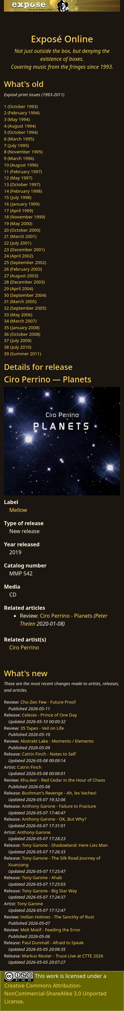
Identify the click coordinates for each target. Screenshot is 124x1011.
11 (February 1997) (23, 172)
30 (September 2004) (25, 295)
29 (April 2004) (18, 289)
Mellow (18, 510)
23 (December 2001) (24, 250)
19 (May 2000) (18, 223)
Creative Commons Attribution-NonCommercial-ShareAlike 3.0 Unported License (55, 993)
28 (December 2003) (24, 282)
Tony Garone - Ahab (42, 877)
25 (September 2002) (25, 262)
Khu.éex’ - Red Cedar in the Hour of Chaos (63, 780)
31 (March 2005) (20, 301)
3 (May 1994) (17, 119)
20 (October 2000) (22, 230)
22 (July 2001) (17, 243)
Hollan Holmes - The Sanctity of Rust (57, 917)
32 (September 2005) (25, 308)
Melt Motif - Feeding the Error (51, 930)
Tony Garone (30, 904)
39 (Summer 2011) (22, 354)
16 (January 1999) (21, 204)
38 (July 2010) (17, 347)
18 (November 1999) (24, 217)
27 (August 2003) (21, 276)
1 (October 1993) (21, 106)
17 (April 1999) (18, 211)
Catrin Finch (29, 767)
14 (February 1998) (23, 191)
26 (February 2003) (23, 269)
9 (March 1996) (19, 158)
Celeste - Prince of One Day (49, 715)
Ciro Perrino (24, 647)
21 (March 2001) (20, 236)
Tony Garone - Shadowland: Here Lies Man (64, 845)
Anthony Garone (34, 832)
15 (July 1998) (17, 197)
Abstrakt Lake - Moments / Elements (57, 741)
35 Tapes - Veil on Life (42, 728)
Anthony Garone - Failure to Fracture (59, 806)
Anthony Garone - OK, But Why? (54, 819)
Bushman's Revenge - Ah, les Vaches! (59, 793)
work (52, 976)
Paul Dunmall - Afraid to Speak (53, 943)
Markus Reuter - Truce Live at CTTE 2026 (62, 956)
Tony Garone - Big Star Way (49, 891)
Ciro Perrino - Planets (66, 615)
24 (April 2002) (18, 256)
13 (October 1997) (22, 184)
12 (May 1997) (18, 178)
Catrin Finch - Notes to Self (49, 754)
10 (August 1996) (21, 165)
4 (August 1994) (20, 126)
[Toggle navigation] (21, 20)
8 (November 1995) (23, 152)
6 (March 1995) (19, 139)
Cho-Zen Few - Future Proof (48, 702)
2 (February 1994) (21, 113)
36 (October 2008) (22, 334)
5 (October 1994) (21, 132)
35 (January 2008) (21, 328)
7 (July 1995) (16, 145)
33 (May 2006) (18, 315)
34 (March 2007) (20, 321)
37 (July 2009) (17, 340)
